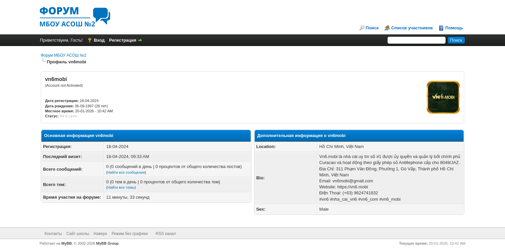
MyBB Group (107, 243)
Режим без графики (129, 233)
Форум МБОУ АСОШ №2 (63, 55)
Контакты (53, 233)
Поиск (372, 27)
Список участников (412, 27)
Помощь (454, 27)
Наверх (100, 233)
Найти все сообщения (126, 172)
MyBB (66, 243)
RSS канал (166, 233)
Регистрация (122, 40)
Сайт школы (77, 233)
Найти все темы (121, 187)
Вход (99, 40)
